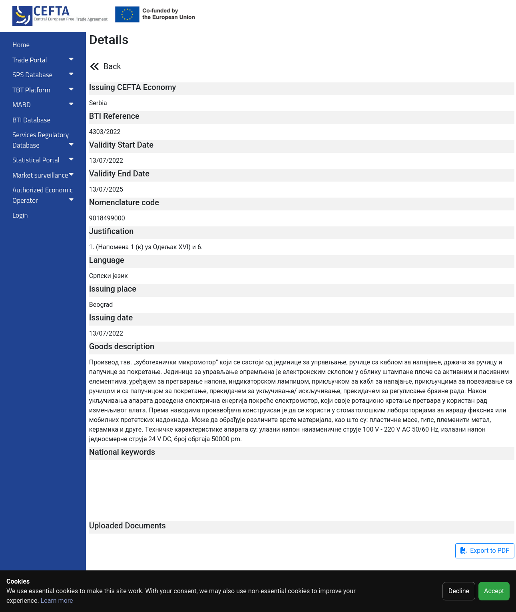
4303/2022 (105, 132)
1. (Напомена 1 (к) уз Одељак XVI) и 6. (146, 247)
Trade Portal (44, 60)
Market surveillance (44, 175)
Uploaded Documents (127, 525)
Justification (111, 231)
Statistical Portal (44, 160)
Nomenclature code (124, 202)
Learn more (57, 600)
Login (20, 215)
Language (106, 260)
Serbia (98, 103)
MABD (44, 105)
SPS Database (44, 75)
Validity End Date (119, 173)
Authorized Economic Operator (44, 195)
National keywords (122, 452)
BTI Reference (114, 116)
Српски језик (108, 276)
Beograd (101, 304)
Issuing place (112, 289)
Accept (494, 591)
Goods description (121, 346)
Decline (458, 591)
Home (21, 45)
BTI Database (31, 120)
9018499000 (107, 218)
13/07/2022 (106, 160)
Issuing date (111, 317)
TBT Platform (44, 90)
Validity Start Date (121, 145)
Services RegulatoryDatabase (44, 140)
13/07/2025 (106, 189)
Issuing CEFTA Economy (132, 87)
